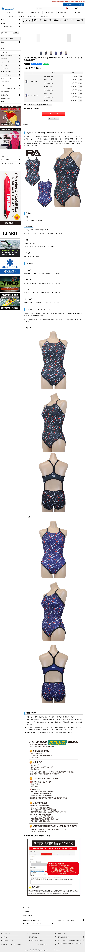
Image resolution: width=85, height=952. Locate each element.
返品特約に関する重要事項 (31, 111)
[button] (38, 41)
